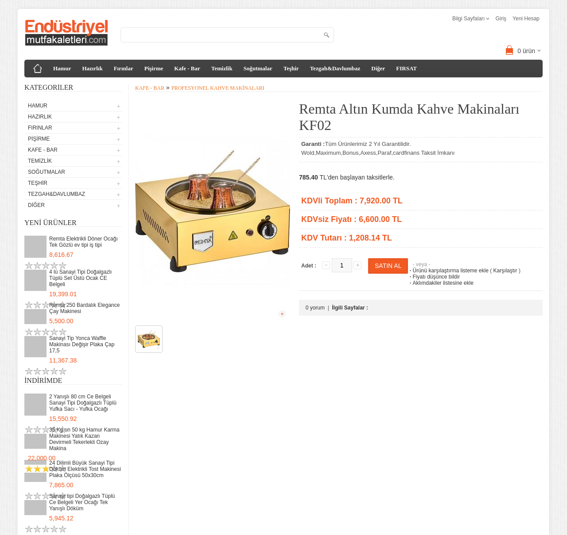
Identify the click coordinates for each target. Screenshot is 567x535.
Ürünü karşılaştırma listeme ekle (448, 271)
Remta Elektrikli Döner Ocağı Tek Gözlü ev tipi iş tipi (83, 242)
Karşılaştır (505, 271)
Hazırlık (92, 68)
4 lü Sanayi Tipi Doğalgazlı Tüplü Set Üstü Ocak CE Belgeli (80, 278)
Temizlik (222, 68)
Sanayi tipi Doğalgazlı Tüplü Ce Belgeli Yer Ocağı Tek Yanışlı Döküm (82, 502)
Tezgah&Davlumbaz (335, 68)
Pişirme (153, 68)
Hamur (62, 68)
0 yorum (315, 308)
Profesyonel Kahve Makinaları (217, 88)
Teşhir (291, 68)
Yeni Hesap (526, 18)
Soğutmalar (258, 68)
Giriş (500, 18)
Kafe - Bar (187, 68)
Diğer (378, 68)
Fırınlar (123, 68)
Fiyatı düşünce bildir (434, 277)
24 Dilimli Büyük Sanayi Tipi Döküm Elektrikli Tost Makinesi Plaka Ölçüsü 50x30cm (85, 469)
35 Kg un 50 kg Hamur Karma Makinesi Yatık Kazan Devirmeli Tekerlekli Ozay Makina (84, 439)
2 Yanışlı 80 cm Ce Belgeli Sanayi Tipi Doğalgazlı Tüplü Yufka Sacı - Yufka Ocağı (83, 403)
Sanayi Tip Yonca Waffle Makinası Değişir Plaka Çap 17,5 (81, 344)
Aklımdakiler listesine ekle (440, 283)
